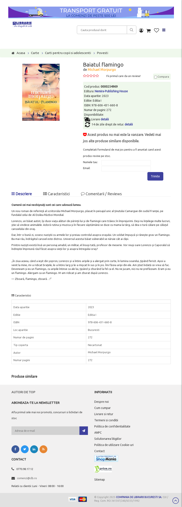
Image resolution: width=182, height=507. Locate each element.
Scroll (175, 500)
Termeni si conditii (106, 420)
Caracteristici (56, 193)
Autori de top (23, 392)
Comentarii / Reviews (101, 193)
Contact (99, 451)
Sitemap (99, 479)
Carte (35, 53)
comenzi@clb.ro (27, 478)
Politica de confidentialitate (112, 426)
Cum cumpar (102, 408)
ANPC (98, 432)
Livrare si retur (103, 414)
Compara (161, 76)
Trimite (155, 176)
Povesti (102, 53)
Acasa (21, 53)
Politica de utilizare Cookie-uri (114, 445)
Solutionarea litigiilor (107, 438)
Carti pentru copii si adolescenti (68, 53)
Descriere (21, 193)
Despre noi (101, 401)
